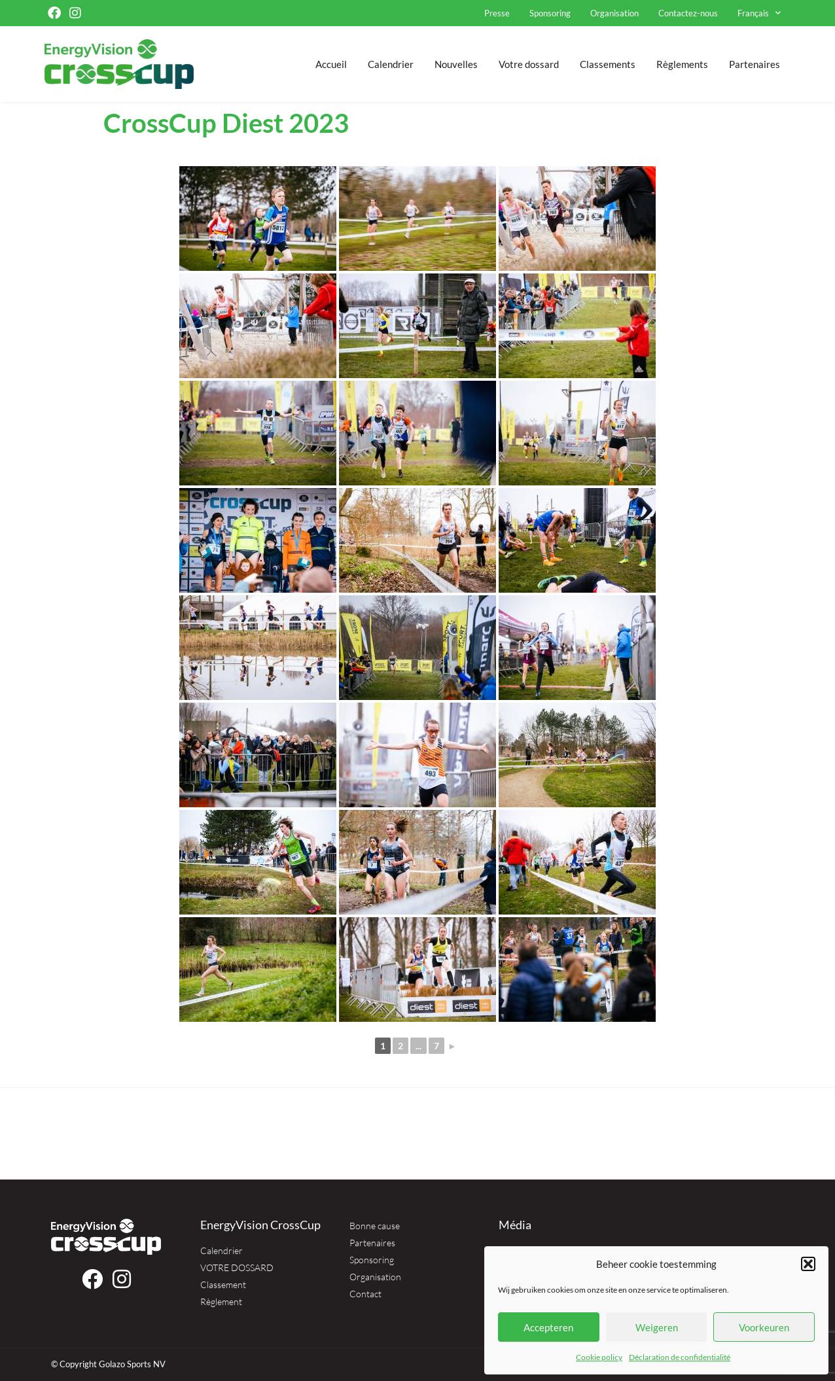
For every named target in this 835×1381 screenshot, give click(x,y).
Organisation (614, 13)
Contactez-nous (688, 13)
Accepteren (548, 1327)
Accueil (331, 64)
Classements (607, 64)
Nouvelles (456, 64)
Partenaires (754, 64)
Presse (497, 13)
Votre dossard (529, 64)
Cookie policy (599, 1357)
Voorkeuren (764, 1327)
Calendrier (391, 64)
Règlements (682, 64)
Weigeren (656, 1327)
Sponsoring (550, 13)
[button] (808, 1263)
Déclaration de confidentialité (679, 1357)
